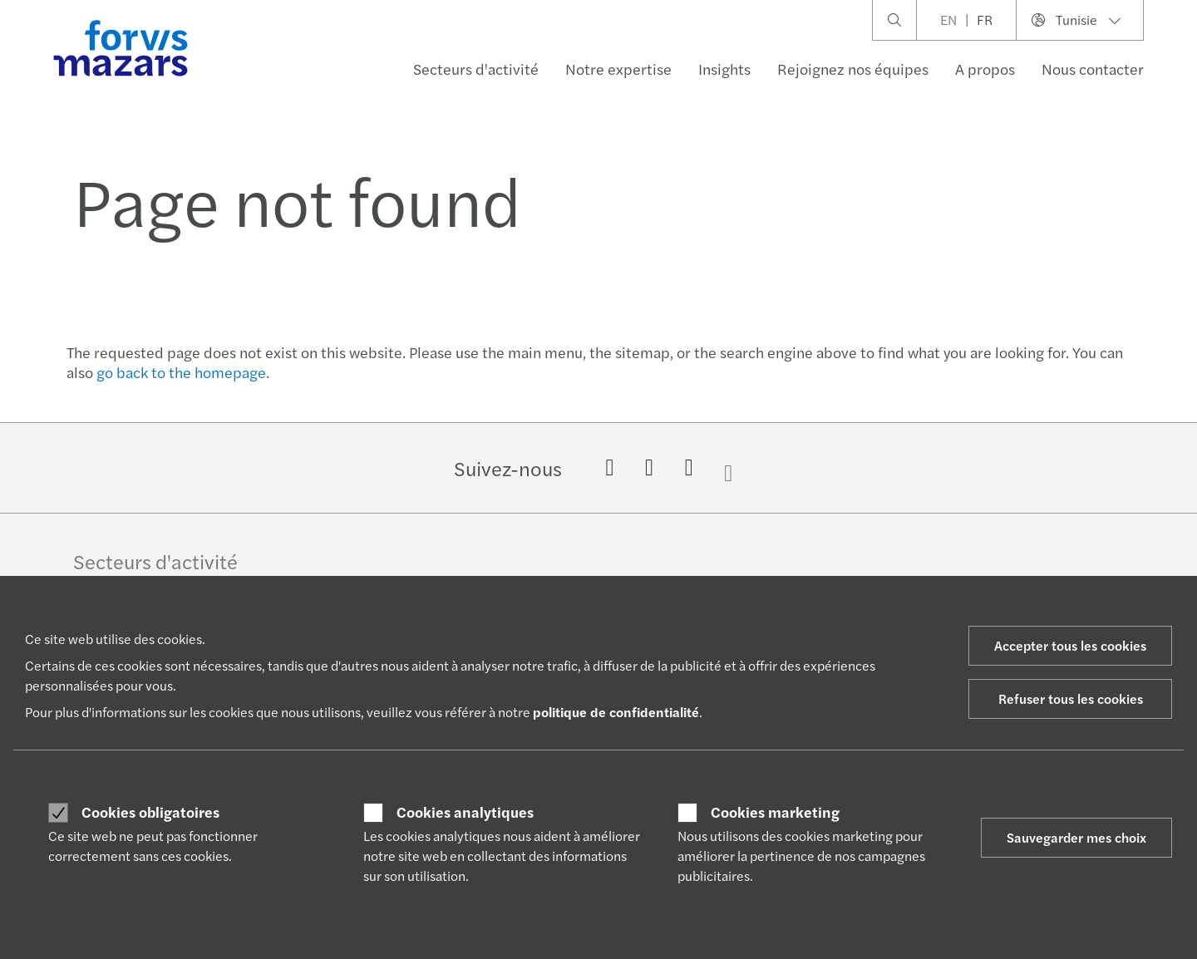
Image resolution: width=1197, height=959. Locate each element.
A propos (985, 68)
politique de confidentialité (616, 711)
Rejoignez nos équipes (853, 68)
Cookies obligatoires (150, 811)
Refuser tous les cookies (1070, 698)
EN (948, 19)
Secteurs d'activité (476, 68)
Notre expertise (618, 68)
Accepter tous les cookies (1070, 645)
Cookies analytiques (465, 811)
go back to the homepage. (182, 371)
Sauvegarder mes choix (1076, 837)
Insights (724, 68)
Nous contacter (1093, 68)
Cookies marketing (775, 811)
